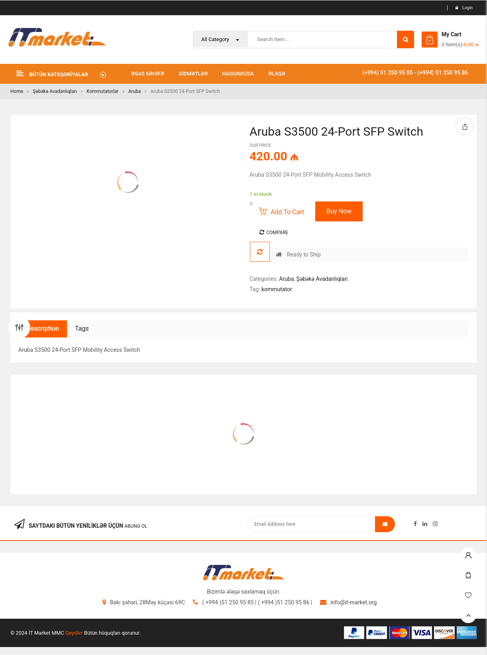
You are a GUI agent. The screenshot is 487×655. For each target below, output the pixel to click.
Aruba (134, 91)
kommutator (276, 289)
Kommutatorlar (102, 91)
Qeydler (74, 633)
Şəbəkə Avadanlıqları (55, 91)
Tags (82, 328)
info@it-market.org (353, 602)
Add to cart (287, 212)
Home (16, 91)
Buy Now (339, 211)
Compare (277, 232)
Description (42, 328)
